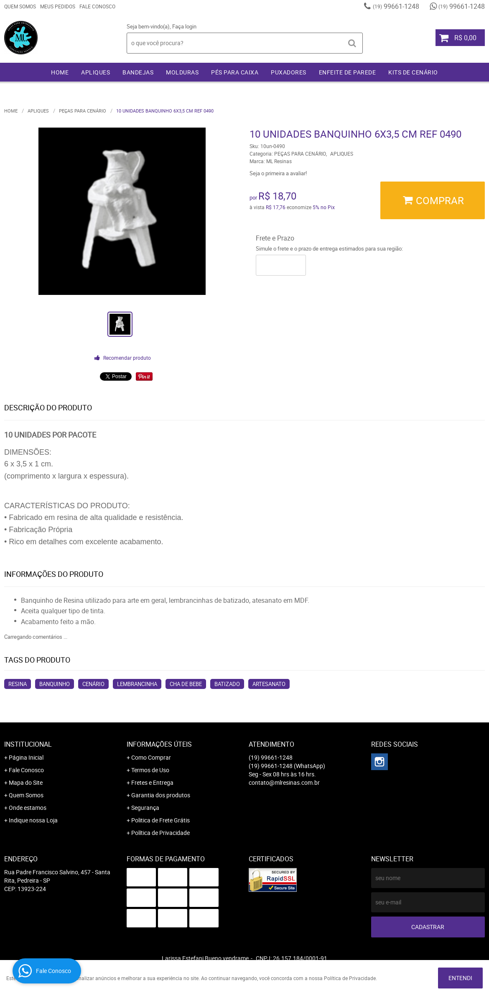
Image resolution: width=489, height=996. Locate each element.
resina (17, 684)
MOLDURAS (182, 72)
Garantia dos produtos (160, 795)
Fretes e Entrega (152, 782)
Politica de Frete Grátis (160, 820)
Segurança (145, 808)
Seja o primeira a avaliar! (278, 173)
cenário (93, 684)
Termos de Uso (150, 770)
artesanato (268, 684)
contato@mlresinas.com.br (284, 782)
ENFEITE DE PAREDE (347, 72)
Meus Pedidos (57, 6)
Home (60, 72)
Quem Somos (20, 6)
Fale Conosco (97, 6)
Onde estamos (27, 808)
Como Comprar (151, 757)
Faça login (184, 26)
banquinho (54, 684)
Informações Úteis (159, 744)
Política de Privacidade (160, 833)
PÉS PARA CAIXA (234, 72)
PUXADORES (288, 72)
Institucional (28, 744)
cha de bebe (186, 684)
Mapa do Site (26, 782)
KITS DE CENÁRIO (413, 72)
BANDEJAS (137, 72)
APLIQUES (95, 72)
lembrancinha (137, 684)
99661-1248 (396, 6)
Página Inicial (26, 757)
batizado (227, 684)
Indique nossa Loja (33, 820)
